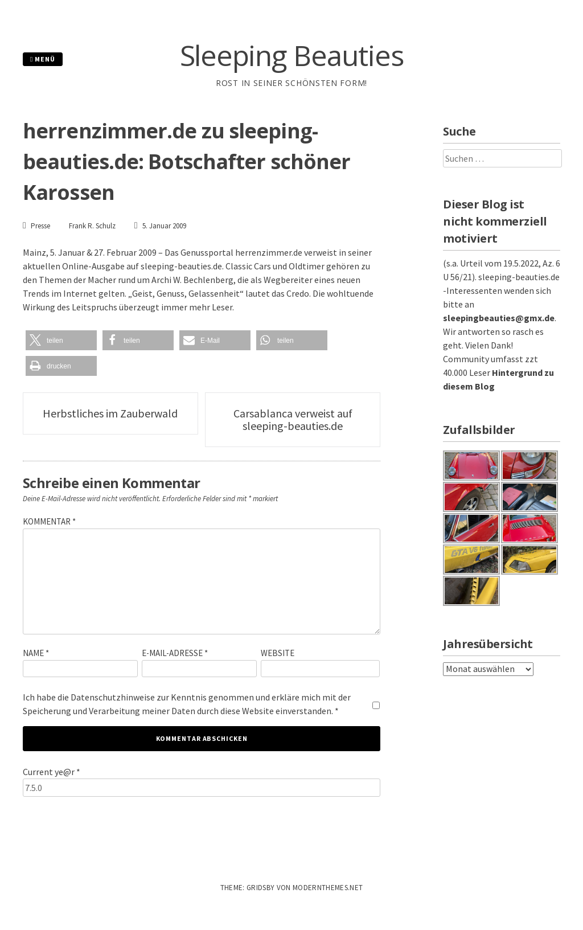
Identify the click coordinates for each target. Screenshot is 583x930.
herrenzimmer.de (268, 252)
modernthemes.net (328, 887)
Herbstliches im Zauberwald (110, 413)
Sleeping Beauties (292, 55)
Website (277, 653)
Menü (42, 59)
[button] (61, 340)
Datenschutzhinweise (113, 697)
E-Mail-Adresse (175, 653)
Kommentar (49, 521)
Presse (40, 226)
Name (36, 653)
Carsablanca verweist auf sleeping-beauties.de (292, 419)
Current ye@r (51, 771)
